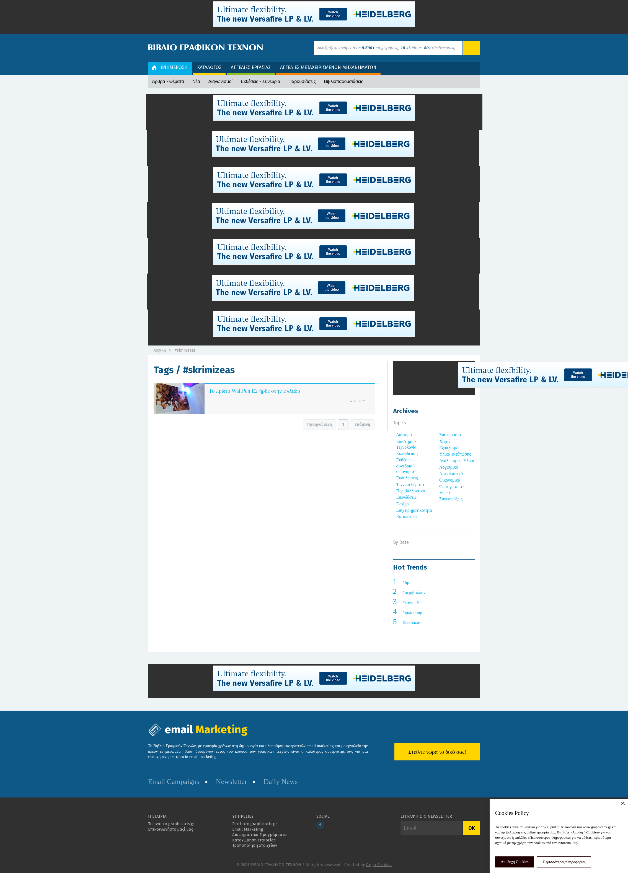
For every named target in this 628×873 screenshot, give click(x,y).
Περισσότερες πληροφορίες (564, 862)
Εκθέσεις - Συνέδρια (260, 81)
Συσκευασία (450, 434)
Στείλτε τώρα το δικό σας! (437, 752)
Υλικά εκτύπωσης (455, 454)
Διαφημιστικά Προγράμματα (259, 834)
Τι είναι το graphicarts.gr (171, 823)
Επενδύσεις (406, 497)
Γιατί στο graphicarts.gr (254, 823)
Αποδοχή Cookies (515, 862)
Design (402, 504)
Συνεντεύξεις (450, 499)
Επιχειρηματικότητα (414, 510)
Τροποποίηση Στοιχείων (254, 845)
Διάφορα (404, 434)
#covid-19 (412, 602)
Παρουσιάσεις (302, 81)
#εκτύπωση (413, 622)
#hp (406, 582)
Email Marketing (247, 829)
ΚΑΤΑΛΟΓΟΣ (209, 67)
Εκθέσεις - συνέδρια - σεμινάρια (405, 466)
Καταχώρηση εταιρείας (254, 840)
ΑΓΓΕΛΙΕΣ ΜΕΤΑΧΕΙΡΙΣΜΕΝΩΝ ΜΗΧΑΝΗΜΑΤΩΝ (328, 67)
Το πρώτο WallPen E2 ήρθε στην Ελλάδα (254, 391)
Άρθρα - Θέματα (168, 81)
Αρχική (160, 350)
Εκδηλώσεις (407, 478)
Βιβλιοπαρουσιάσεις (343, 81)
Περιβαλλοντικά (410, 491)
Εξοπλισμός (449, 447)
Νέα (196, 81)
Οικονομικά (449, 480)
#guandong (412, 612)
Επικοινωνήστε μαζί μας (170, 829)
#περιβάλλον (414, 592)
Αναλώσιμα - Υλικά (456, 460)
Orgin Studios (379, 864)
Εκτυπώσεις (407, 516)
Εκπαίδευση (407, 453)
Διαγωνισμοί (220, 81)
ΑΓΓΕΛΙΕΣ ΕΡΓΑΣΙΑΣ (251, 67)
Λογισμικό (448, 467)
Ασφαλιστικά (451, 473)
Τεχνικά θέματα (410, 484)
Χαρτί (444, 441)
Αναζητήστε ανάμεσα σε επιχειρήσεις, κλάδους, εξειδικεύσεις (386, 47)
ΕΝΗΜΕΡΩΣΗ (170, 67)
